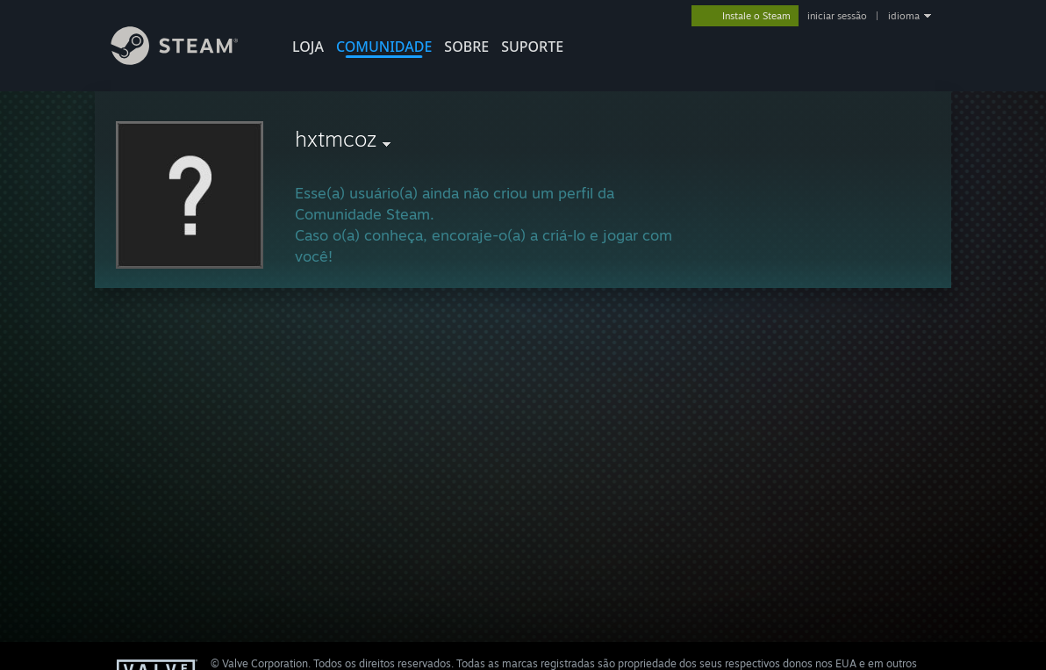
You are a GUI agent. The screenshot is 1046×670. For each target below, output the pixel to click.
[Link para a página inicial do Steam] (188, 60)
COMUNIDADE (384, 46)
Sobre (466, 46)
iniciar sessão (837, 16)
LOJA (308, 46)
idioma (904, 16)
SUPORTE (532, 46)
